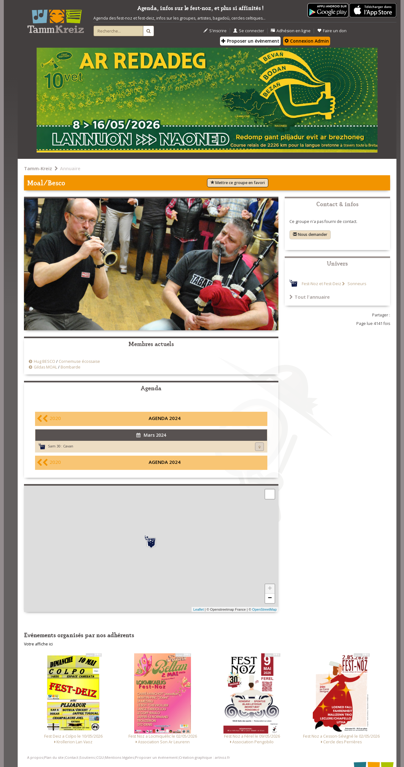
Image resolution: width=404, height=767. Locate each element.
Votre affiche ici (38, 644)
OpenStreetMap (264, 609)
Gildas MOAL (45, 367)
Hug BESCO (44, 361)
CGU (100, 757)
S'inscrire (215, 30)
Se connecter (248, 30)
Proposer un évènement (250, 41)
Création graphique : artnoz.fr (204, 757)
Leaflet (198, 609)
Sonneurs (356, 283)
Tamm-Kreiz (38, 168)
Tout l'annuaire (309, 297)
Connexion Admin (306, 41)
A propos (35, 757)
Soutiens (87, 757)
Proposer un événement (156, 757)
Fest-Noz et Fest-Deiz (321, 283)
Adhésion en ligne (291, 30)
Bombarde (70, 367)
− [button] (270, 598)
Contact (71, 757)
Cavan (68, 446)
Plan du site (54, 757)
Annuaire (70, 168)
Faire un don (332, 30)
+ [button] (270, 589)
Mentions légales (119, 757)
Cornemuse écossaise (79, 361)
